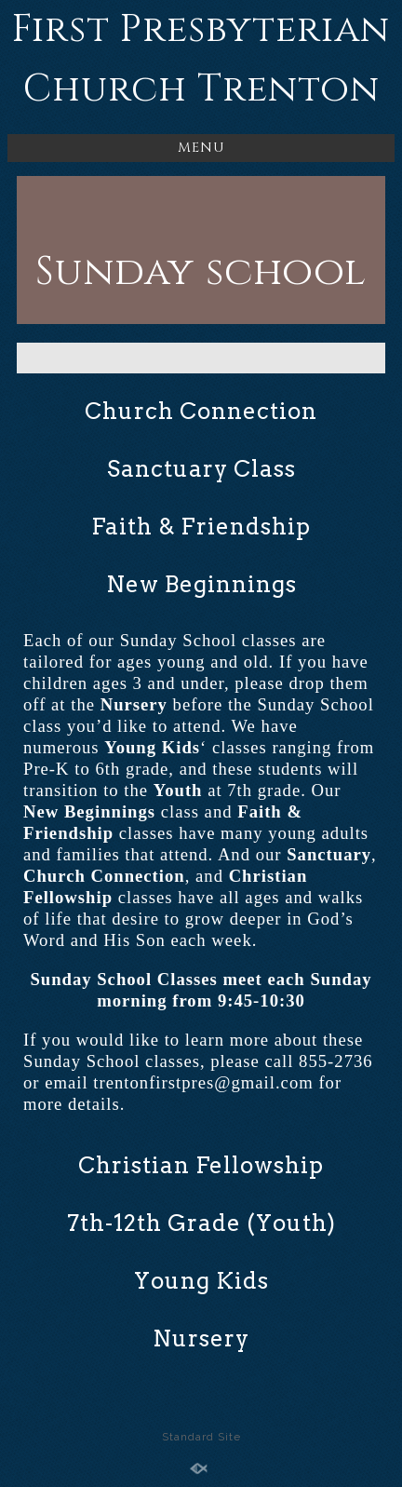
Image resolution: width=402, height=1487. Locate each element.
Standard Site (201, 1436)
